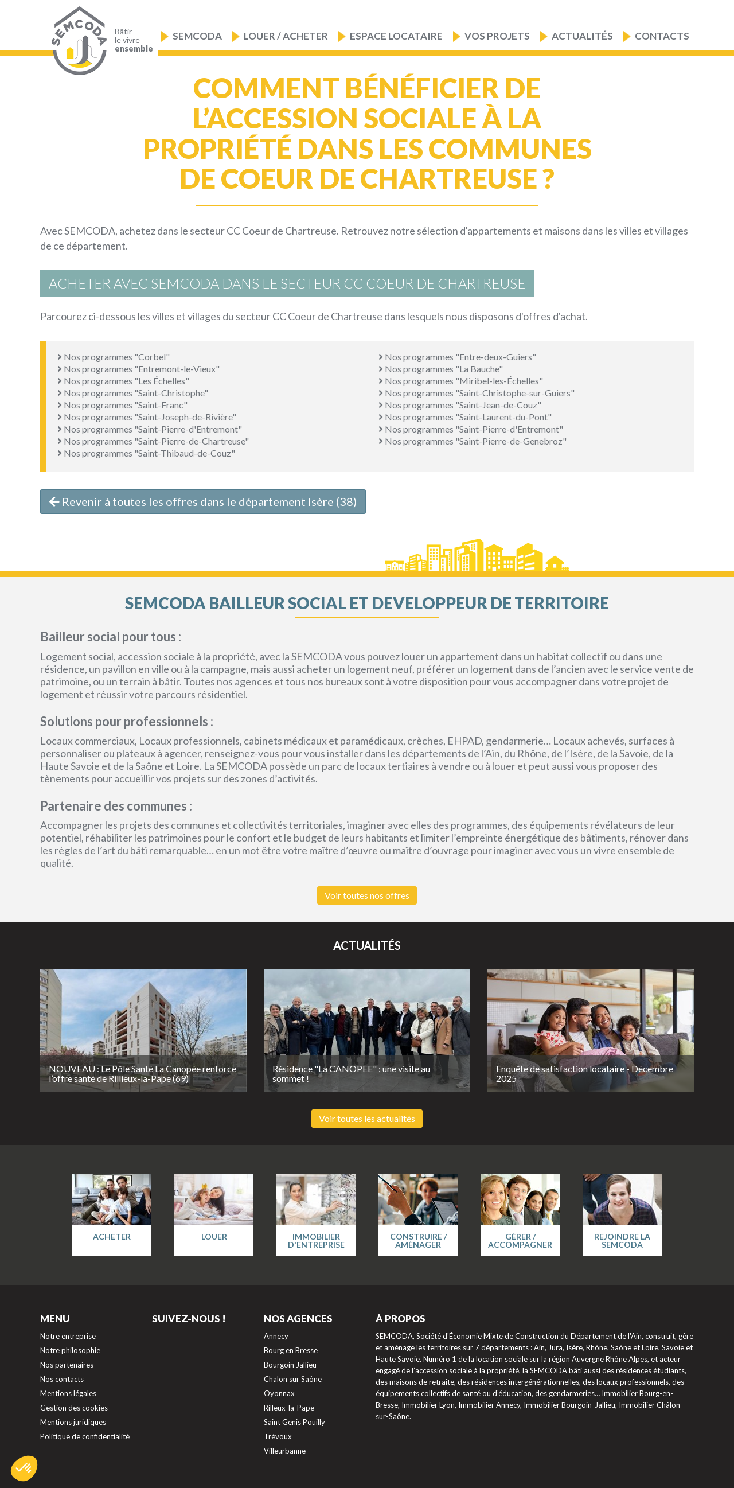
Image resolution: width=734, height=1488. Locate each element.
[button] (24, 1468)
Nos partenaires (66, 1364)
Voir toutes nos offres (367, 895)
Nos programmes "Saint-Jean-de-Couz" (459, 404)
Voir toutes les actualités (367, 1118)
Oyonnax (279, 1393)
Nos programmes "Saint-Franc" (122, 404)
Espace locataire (396, 36)
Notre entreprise (68, 1336)
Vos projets (497, 36)
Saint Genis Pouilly (294, 1422)
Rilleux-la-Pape (289, 1407)
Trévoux (278, 1436)
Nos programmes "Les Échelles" (123, 380)
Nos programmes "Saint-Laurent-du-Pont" (465, 416)
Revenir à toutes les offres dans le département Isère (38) (203, 501)
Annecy (276, 1336)
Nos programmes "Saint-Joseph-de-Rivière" (146, 416)
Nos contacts (62, 1379)
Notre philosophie (70, 1350)
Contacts (662, 36)
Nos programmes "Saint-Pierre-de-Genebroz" (472, 440)
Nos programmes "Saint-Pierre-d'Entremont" (149, 428)
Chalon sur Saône (293, 1379)
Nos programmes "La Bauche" (440, 368)
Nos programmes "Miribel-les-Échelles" (460, 380)
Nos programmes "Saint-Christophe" (132, 392)
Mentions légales (68, 1393)
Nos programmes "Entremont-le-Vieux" (138, 368)
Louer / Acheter (286, 36)
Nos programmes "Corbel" (113, 356)
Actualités (582, 36)
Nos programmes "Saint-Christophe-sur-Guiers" (476, 392)
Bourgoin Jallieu (290, 1364)
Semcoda (197, 36)
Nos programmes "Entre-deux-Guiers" (457, 356)
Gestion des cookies (74, 1407)
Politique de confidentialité (85, 1436)
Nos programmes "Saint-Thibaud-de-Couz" (146, 452)
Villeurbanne (285, 1450)
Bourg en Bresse (291, 1350)
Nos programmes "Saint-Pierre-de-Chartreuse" (153, 440)
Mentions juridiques (73, 1422)
